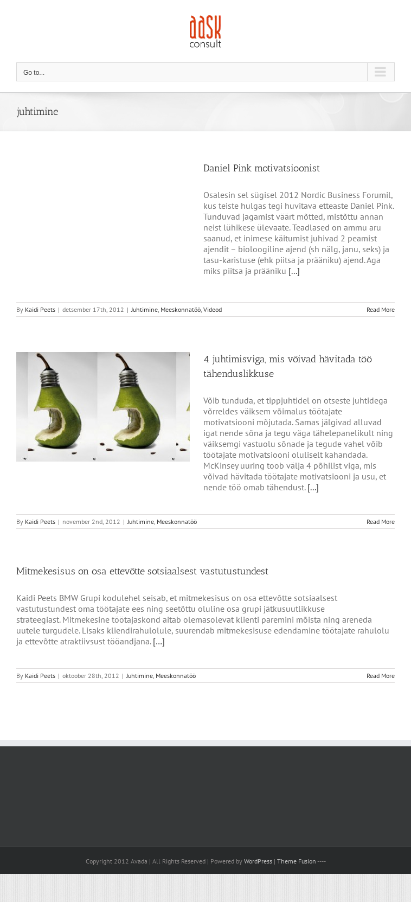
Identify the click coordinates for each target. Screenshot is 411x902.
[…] (159, 641)
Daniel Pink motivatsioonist (261, 168)
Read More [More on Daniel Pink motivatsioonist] (381, 309)
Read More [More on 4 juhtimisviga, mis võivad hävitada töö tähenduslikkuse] (381, 521)
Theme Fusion (296, 861)
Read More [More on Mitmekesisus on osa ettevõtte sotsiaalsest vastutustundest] (381, 675)
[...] (294, 270)
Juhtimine (144, 309)
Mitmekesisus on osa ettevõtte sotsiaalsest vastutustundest (142, 571)
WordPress (258, 861)
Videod (212, 309)
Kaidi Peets (40, 309)
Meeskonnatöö (180, 309)
